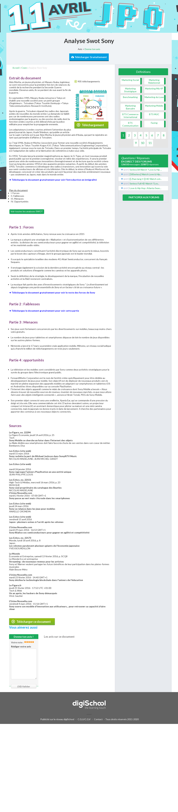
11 (150, 143)
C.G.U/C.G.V (84, 719)
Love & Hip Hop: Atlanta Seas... (145, 188)
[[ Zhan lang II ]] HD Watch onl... (146, 178)
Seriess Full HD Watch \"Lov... (144, 183)
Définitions (143, 72)
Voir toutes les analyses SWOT (27, 211)
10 (142, 143)
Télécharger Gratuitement (89, 57)
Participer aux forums (144, 197)
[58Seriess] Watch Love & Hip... (145, 174)
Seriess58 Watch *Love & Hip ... (146, 169)
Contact (98, 719)
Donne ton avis (92, 49)
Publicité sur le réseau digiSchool (57, 719)
